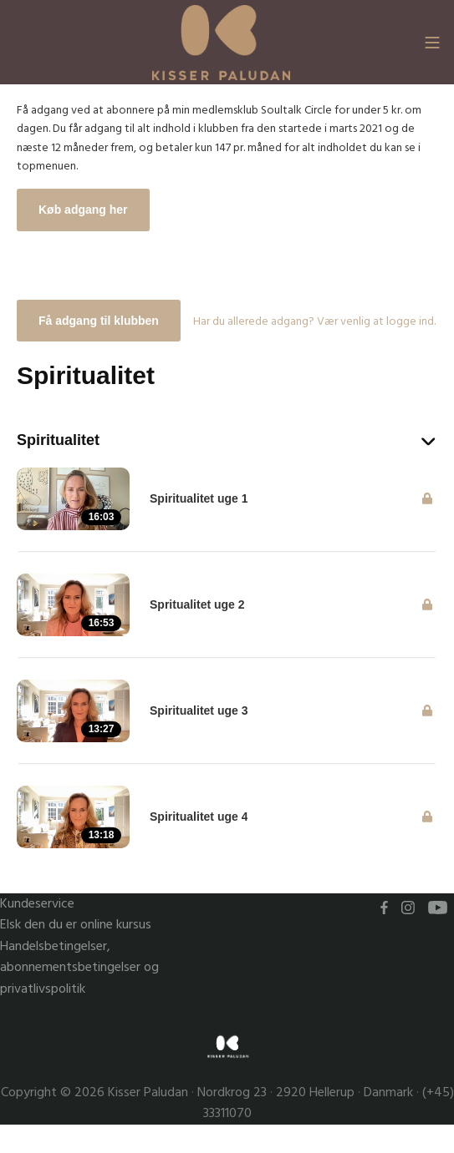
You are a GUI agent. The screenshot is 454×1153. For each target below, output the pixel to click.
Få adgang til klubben (98, 320)
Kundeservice (37, 903)
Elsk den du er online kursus (75, 924)
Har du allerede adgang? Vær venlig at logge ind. (314, 321)
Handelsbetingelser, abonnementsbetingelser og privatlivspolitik (79, 967)
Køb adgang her (83, 209)
